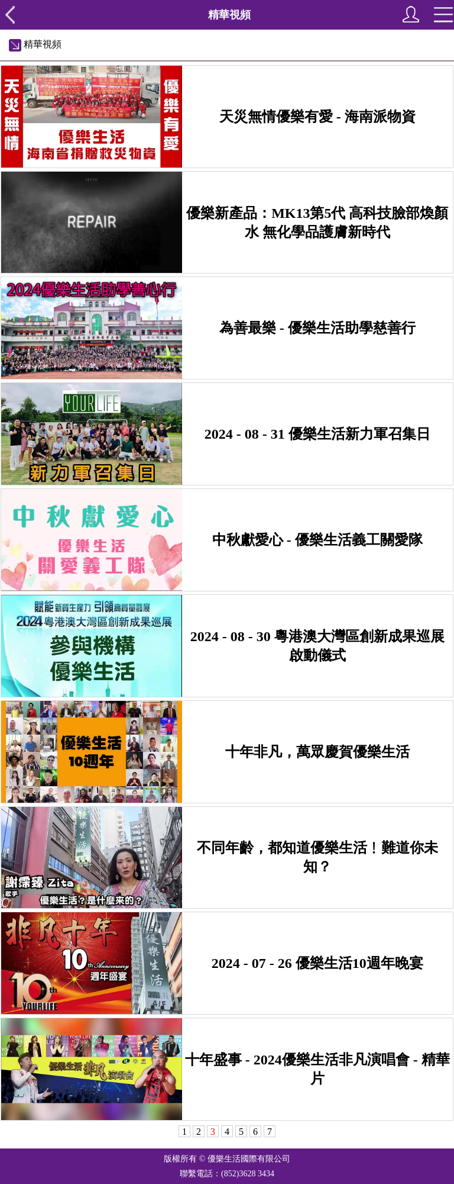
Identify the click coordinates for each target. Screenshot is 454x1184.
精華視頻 (35, 44)
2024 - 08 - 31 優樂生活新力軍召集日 (317, 434)
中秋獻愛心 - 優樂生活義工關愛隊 (317, 540)
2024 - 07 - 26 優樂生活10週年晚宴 (317, 963)
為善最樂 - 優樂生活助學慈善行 (317, 328)
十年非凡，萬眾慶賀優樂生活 (317, 752)
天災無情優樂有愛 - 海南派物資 (317, 116)
